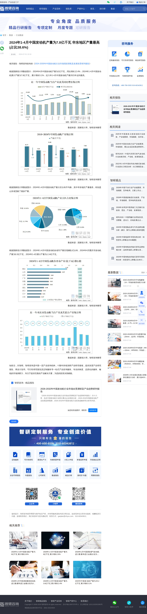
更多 (143, 272)
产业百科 (57, 9)
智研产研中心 (71, 601)
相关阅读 (115, 126)
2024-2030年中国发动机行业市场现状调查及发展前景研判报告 (62, 64)
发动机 (13, 54)
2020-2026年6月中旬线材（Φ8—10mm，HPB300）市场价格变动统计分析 (135, 350)
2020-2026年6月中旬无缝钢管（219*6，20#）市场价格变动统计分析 (134, 309)
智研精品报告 (41, 601)
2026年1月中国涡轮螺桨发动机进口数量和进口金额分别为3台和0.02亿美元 (23, 583)
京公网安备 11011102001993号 (91, 604)
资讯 (93, 9)
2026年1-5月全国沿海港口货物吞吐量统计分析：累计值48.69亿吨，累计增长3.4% (134, 377)
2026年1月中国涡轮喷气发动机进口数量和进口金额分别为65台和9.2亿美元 (87, 554)
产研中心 (82, 9)
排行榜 (103, 9)
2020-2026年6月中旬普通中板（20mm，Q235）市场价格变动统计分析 (134, 336)
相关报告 (115, 97)
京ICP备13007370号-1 (71, 604)
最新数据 (113, 272)
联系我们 (84, 601)
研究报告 (44, 9)
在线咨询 (92, 410)
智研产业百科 (56, 601)
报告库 (70, 9)
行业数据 (19, 35)
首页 (4, 35)
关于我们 (130, 2)
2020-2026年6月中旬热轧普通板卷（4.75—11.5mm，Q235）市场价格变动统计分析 (134, 323)
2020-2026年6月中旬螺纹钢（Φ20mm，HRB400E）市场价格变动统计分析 (134, 363)
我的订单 (141, 2)
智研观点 (31, 9)
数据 (114, 9)
